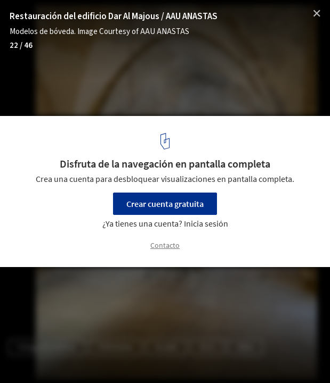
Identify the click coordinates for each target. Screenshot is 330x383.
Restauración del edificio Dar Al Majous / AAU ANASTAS (114, 16)
